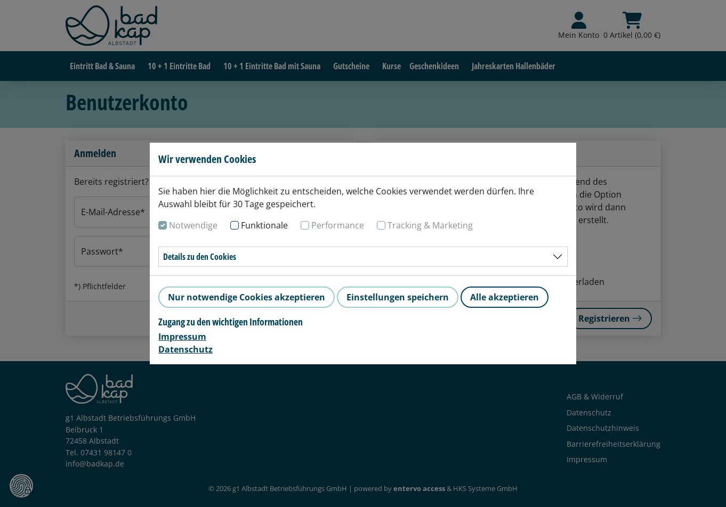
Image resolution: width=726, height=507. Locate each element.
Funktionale (264, 225)
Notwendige (193, 225)
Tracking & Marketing (430, 225)
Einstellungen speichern (397, 297)
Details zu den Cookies (199, 257)
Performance (337, 225)
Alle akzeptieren (504, 297)
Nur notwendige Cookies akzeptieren (246, 297)
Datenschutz (185, 349)
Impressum (182, 336)
